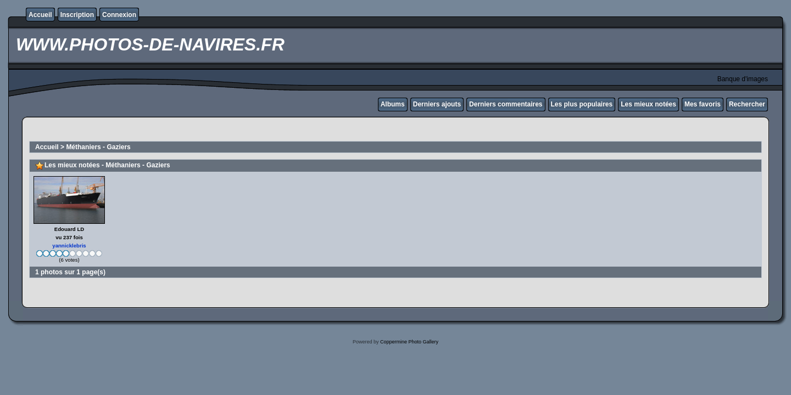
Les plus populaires (582, 104)
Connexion (119, 15)
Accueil (40, 15)
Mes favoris (702, 104)
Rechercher (747, 104)
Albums (393, 104)
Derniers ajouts (437, 104)
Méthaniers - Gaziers (98, 147)
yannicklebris (69, 245)
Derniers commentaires (505, 104)
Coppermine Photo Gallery (409, 342)
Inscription (77, 15)
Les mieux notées (648, 104)
